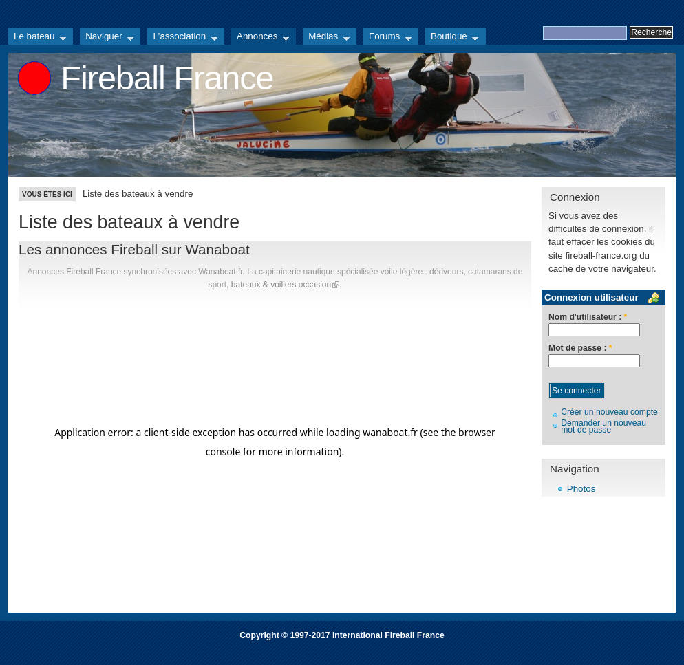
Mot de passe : (580, 348)
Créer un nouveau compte (609, 412)
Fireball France (167, 77)
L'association (182, 38)
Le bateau (37, 38)
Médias (326, 38)
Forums (387, 38)
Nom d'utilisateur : (587, 317)
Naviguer (106, 38)
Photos (581, 488)
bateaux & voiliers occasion (281, 285)
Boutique (451, 38)
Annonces (260, 38)
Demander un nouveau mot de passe (603, 426)
